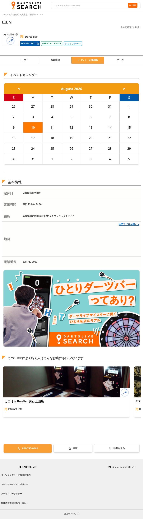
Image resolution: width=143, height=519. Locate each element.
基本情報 (55, 60)
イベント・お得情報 (87, 60)
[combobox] (89, 5)
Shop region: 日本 (122, 466)
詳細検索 (15, 14)
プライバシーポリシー (11, 493)
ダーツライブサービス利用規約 (15, 475)
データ (120, 60)
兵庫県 (24, 14)
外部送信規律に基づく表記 (13, 502)
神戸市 (33, 14)
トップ (5, 14)
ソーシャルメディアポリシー (14, 484)
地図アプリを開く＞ (129, 224)
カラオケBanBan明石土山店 (24, 401)
